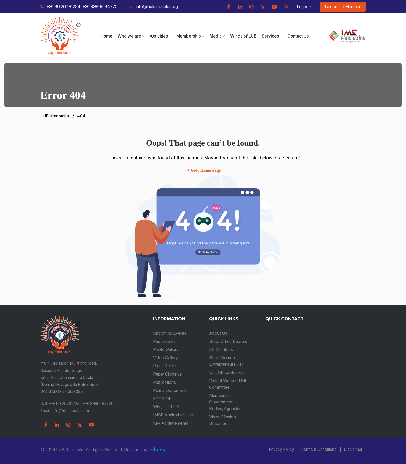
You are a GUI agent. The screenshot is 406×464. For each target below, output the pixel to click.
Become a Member (342, 6)
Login (302, 6)
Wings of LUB (243, 36)
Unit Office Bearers (227, 372)
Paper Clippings (167, 374)
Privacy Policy (281, 449)
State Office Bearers (228, 341)
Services (272, 36)
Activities (160, 36)
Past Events (164, 341)
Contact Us (298, 36)
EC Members (221, 349)
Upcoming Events (169, 333)
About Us (218, 333)
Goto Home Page (203, 170)
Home (106, 36)
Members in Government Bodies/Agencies (225, 402)
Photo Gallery (166, 349)
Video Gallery (165, 357)
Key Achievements (170, 423)
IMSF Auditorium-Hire (173, 414)
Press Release (166, 365)
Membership (190, 36)
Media (217, 36)
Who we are (131, 36)
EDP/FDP (162, 398)
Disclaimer (353, 449)
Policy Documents (170, 390)
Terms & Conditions (318, 449)
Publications (164, 382)
